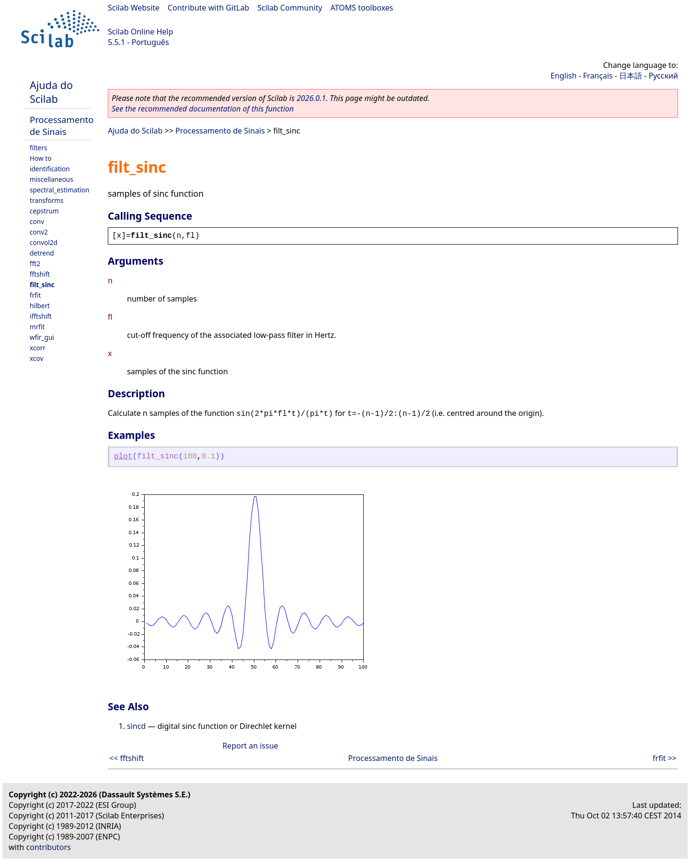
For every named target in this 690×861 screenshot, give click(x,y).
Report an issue (250, 745)
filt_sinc (42, 284)
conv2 (39, 231)
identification (50, 168)
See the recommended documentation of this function (203, 108)
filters (38, 147)
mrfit (37, 326)
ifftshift (41, 316)
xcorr (38, 347)
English (563, 75)
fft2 (35, 263)
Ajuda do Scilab (51, 92)
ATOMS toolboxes (362, 7)
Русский (663, 75)
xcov (36, 358)
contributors (48, 847)
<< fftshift (126, 758)
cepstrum (44, 210)
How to (40, 158)
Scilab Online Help (140, 31)
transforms (47, 200)
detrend (42, 252)
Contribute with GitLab (208, 7)
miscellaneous (51, 179)
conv (37, 221)
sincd (136, 726)
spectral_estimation (59, 189)
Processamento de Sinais (61, 125)
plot (123, 456)
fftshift (40, 274)
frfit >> (665, 758)
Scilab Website (134, 7)
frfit (35, 295)
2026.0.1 (311, 98)
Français (598, 75)
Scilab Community (289, 7)
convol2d (44, 242)
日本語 (630, 75)
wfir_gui (42, 337)
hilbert (40, 305)
